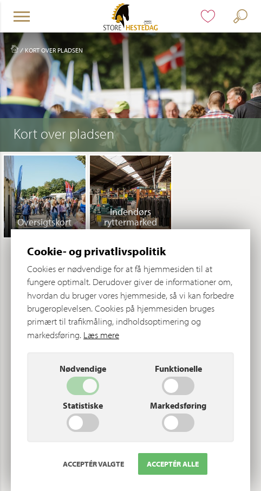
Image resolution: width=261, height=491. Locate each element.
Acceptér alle (173, 464)
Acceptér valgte (93, 464)
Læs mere (101, 334)
